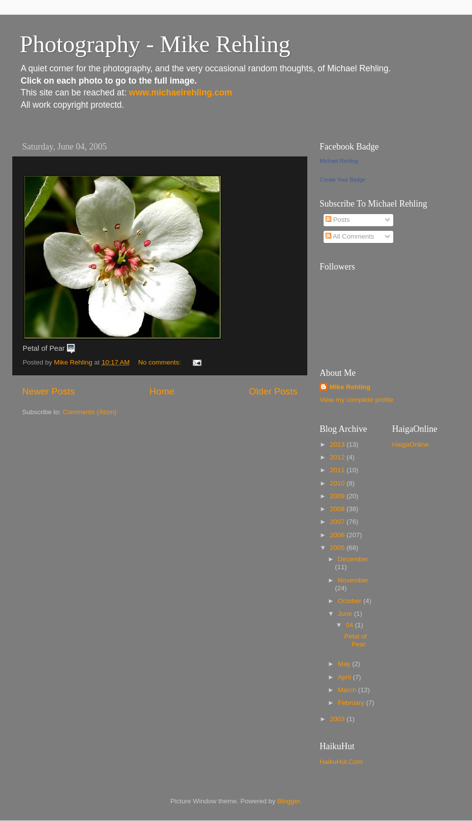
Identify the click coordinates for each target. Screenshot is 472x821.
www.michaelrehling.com (180, 92)
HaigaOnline (410, 444)
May (345, 664)
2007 (338, 521)
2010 (338, 483)
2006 (338, 535)
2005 (338, 547)
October (350, 601)
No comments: (160, 362)
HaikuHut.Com (341, 761)
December (353, 559)
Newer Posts (48, 391)
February (352, 702)
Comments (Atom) (90, 412)
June (346, 613)
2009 (338, 496)
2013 (338, 444)
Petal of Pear (355, 640)
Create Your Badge (342, 179)
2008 (338, 509)
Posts (337, 219)
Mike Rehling (349, 387)
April (345, 677)
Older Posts (273, 391)
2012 (338, 457)
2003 (338, 719)
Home (161, 391)
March (348, 690)
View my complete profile (356, 399)
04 (350, 625)
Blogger (288, 801)
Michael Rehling (339, 161)
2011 (338, 470)
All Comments (349, 236)
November (353, 580)
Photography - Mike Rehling (155, 44)
